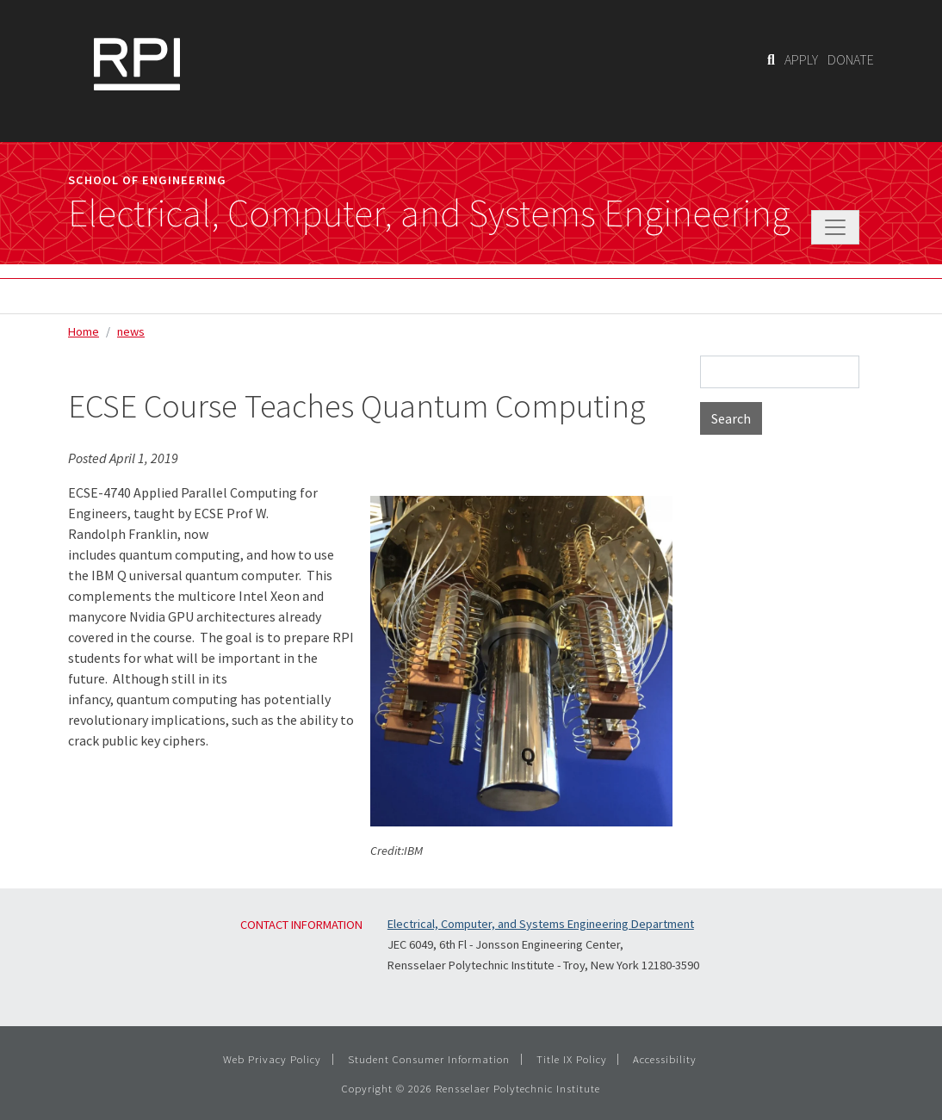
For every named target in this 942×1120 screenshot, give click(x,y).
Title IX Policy (571, 1059)
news (131, 331)
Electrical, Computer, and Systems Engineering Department (540, 923)
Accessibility (665, 1059)
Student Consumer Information (429, 1059)
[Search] (771, 59)
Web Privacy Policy (272, 1059)
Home (83, 331)
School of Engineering (147, 180)
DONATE (850, 59)
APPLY (801, 59)
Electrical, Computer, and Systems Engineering (429, 213)
